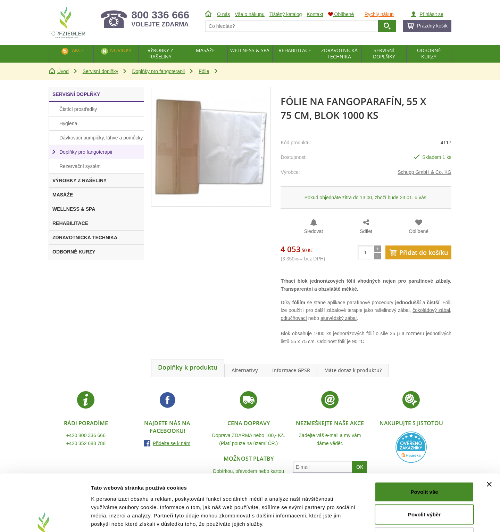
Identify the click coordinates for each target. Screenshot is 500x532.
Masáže (205, 50)
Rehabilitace (294, 50)
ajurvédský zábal (338, 318)
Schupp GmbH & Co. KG (424, 172)
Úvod (63, 71)
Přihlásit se (431, 14)
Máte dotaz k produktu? (353, 370)
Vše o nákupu (250, 14)
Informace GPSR (291, 370)
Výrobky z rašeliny (160, 53)
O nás (223, 14)
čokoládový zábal (431, 310)
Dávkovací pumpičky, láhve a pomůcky (101, 137)
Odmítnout (424, 486)
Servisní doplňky (100, 71)
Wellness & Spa (249, 50)
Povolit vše (424, 441)
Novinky (121, 50)
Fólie (204, 71)
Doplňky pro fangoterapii (158, 71)
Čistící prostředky (78, 109)
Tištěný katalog (285, 14)
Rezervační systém (80, 166)
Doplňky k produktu (187, 367)
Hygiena (68, 123)
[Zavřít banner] (489, 433)
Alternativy (245, 370)
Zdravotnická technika (339, 53)
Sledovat (313, 231)
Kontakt (315, 14)
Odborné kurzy (429, 53)
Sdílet (366, 231)
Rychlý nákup (379, 14)
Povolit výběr (424, 464)
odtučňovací (294, 318)
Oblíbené (418, 231)
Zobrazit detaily (367, 518)
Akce (78, 50)
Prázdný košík (432, 26)
